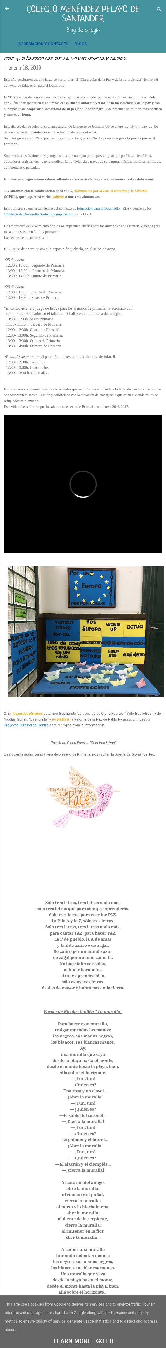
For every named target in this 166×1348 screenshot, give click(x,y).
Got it (105, 1341)
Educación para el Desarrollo (99, 208)
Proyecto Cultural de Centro (27, 725)
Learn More (72, 1341)
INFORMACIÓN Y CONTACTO (43, 44)
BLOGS (80, 44)
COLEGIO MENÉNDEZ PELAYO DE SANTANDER (83, 14)
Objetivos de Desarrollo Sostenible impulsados (38, 214)
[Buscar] (159, 9)
